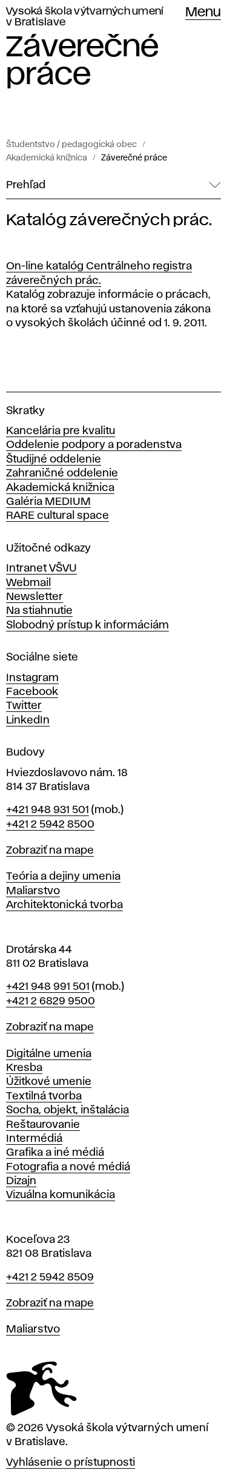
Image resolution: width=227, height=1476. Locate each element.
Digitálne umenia (48, 1054)
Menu (203, 13)
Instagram (32, 678)
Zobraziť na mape (50, 850)
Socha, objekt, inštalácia (67, 1110)
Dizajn (21, 1181)
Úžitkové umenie (48, 1082)
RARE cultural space (57, 516)
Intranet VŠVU (41, 568)
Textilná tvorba (44, 1096)
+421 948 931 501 (47, 810)
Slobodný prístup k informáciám (87, 625)
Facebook (32, 692)
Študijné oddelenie (53, 459)
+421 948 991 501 (48, 987)
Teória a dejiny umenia (63, 876)
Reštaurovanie (43, 1125)
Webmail (28, 583)
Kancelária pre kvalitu (60, 431)
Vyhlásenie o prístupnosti (70, 1463)
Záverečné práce (134, 158)
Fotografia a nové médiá (68, 1167)
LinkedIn (28, 720)
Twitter (24, 706)
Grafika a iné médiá (55, 1153)
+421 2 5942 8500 (50, 824)
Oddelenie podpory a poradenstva (94, 445)
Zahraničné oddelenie (62, 473)
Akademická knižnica (46, 158)
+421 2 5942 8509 (50, 1277)
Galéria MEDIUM (48, 502)
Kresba (24, 1068)
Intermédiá (34, 1139)
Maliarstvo (33, 891)
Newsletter (34, 597)
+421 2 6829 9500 (50, 1001)
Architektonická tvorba (64, 905)
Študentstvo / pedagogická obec (71, 144)
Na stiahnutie (39, 611)
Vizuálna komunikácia (60, 1195)
